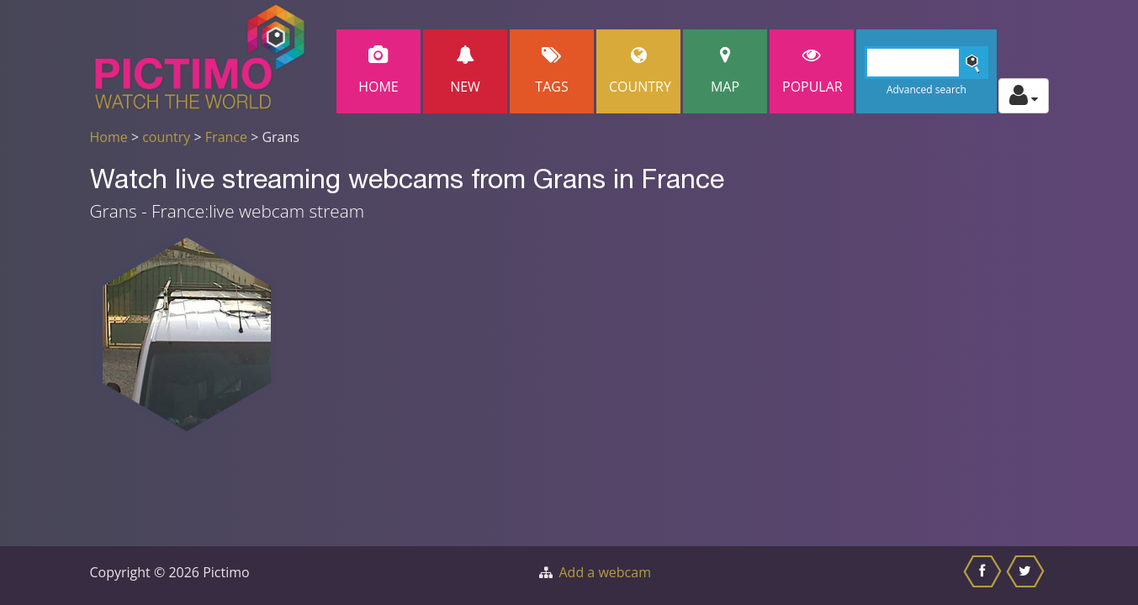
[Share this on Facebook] (984, 575)
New (465, 71)
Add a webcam (605, 572)
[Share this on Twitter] (1027, 575)
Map (725, 71)
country (166, 137)
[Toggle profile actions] (1023, 95)
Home (378, 71)
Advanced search (926, 89)
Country (640, 71)
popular (812, 71)
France (226, 137)
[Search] (926, 62)
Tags (551, 71)
